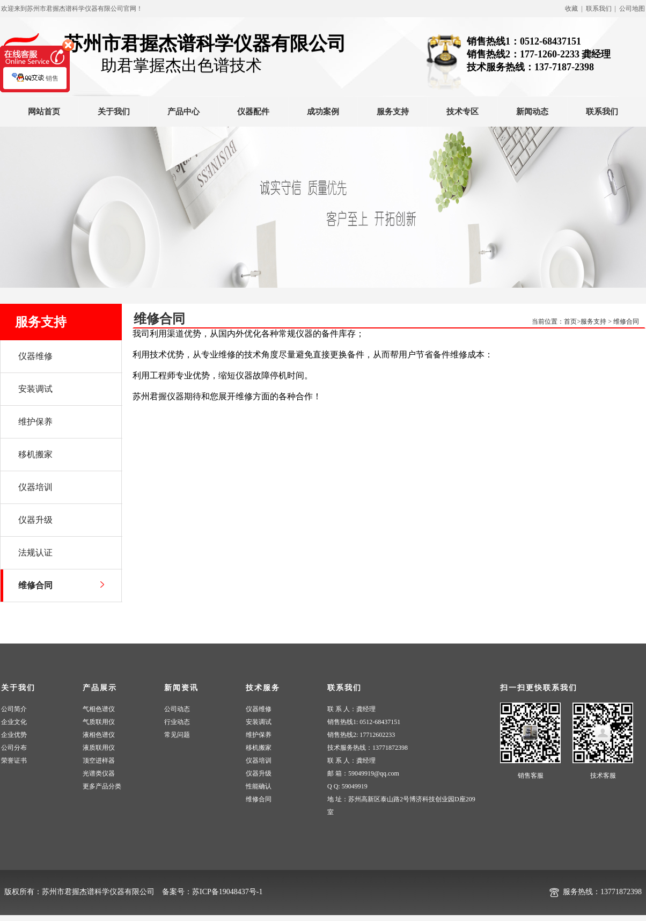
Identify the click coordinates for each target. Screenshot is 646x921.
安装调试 (258, 722)
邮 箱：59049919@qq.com (363, 773)
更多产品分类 (102, 786)
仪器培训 (258, 760)
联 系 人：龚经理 (351, 709)
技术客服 (603, 775)
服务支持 (393, 111)
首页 (570, 321)
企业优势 (14, 735)
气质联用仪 (99, 722)
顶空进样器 (99, 760)
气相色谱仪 (99, 709)
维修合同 (626, 321)
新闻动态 (532, 111)
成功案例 (323, 111)
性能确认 (258, 786)
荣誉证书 (14, 760)
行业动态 (177, 722)
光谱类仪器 (99, 773)
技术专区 (462, 111)
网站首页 (44, 111)
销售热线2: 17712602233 (361, 735)
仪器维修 (258, 709)
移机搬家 (258, 747)
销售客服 (531, 775)
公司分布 (14, 747)
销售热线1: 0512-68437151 (363, 722)
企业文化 (14, 722)
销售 (35, 83)
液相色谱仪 (99, 735)
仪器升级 (258, 773)
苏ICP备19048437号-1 (227, 892)
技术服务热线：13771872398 (367, 747)
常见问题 (177, 735)
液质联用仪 (99, 747)
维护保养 (258, 735)
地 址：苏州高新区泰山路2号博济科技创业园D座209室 (401, 805)
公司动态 (177, 709)
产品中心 (183, 111)
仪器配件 (253, 111)
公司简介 (14, 709)
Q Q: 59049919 (347, 786)
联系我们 (602, 111)
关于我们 (114, 111)
